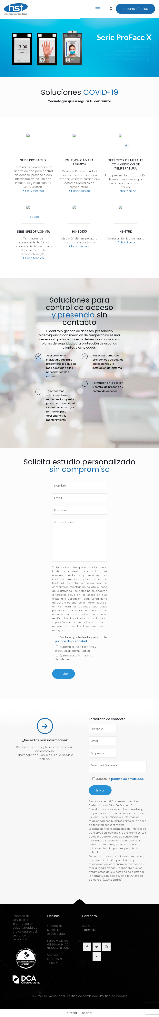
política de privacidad (71, 641)
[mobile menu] (97, 8)
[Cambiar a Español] (86, 1012)
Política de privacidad (82, 996)
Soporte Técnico (135, 8)
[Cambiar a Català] (72, 1012)
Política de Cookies (113, 996)
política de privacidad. (127, 779)
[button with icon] (87, 947)
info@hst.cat (90, 930)
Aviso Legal (57, 996)
